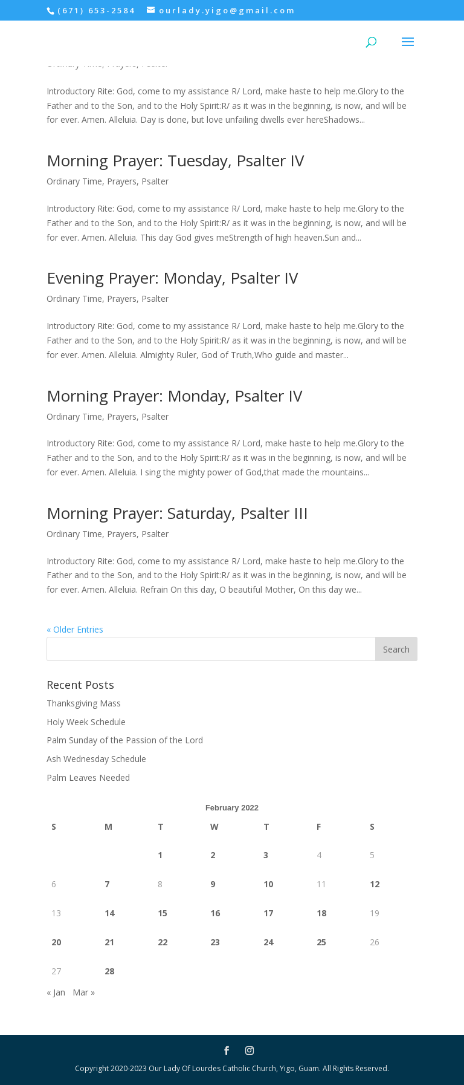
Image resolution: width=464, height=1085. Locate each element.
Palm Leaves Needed (88, 777)
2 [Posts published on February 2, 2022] (212, 855)
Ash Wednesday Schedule (96, 758)
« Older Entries (75, 629)
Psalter (155, 181)
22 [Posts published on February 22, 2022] (162, 942)
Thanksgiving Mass (84, 703)
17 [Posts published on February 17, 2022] (268, 913)
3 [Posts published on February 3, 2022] (265, 855)
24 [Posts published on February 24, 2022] (268, 942)
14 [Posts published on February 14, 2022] (109, 913)
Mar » (83, 992)
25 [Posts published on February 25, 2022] (321, 942)
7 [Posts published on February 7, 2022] (107, 884)
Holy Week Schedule (86, 722)
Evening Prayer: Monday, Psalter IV (175, 277)
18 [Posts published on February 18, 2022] (321, 913)
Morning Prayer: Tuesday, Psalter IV (175, 160)
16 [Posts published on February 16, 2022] (215, 913)
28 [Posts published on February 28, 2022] (109, 971)
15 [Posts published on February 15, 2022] (162, 913)
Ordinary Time (74, 181)
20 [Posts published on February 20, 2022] (56, 942)
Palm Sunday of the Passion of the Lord (125, 740)
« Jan (56, 992)
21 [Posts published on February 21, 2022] (109, 942)
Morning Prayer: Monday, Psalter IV (175, 395)
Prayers (122, 181)
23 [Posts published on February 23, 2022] (215, 942)
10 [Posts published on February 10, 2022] (268, 884)
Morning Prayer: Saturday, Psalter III (177, 513)
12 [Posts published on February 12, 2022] (374, 884)
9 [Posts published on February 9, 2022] (212, 884)
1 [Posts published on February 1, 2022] (160, 855)
